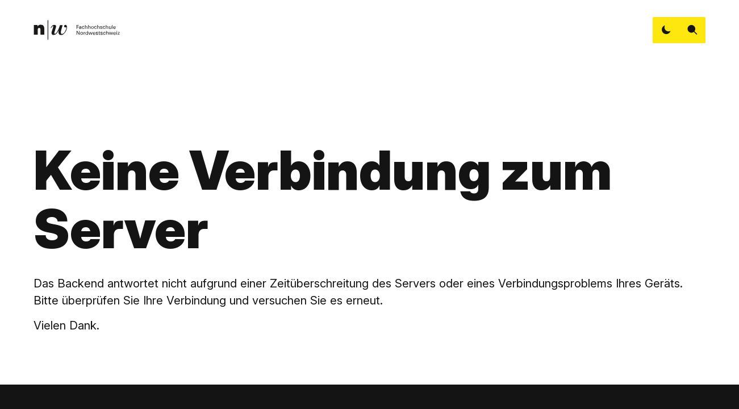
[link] (77, 30)
